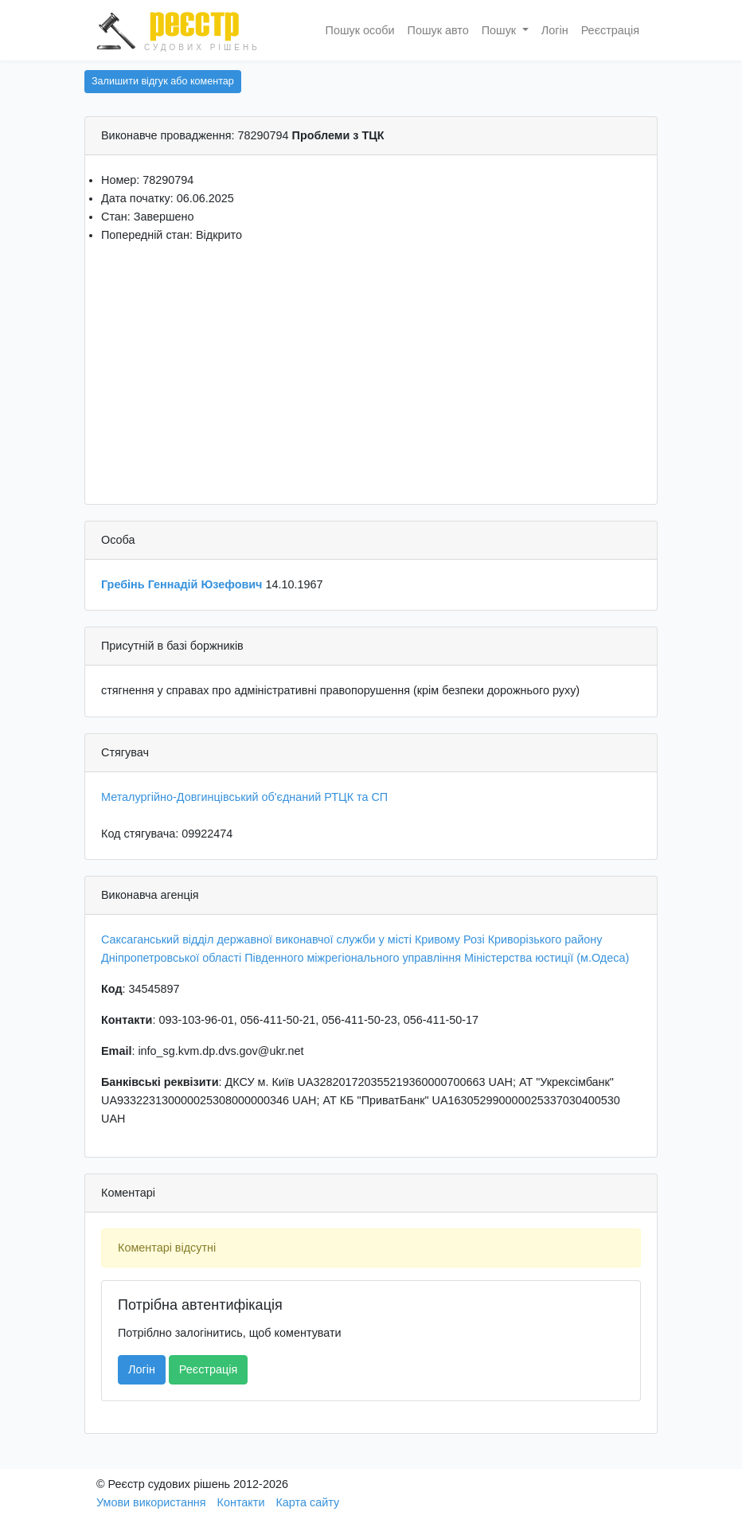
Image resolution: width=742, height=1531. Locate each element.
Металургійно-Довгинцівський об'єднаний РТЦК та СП (244, 797)
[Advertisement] (371, 368)
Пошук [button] (500, 30)
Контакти (241, 1502)
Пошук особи (360, 30)
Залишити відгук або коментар (163, 81)
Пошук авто (438, 30)
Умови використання (151, 1502)
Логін (554, 30)
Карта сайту (307, 1502)
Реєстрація (610, 30)
